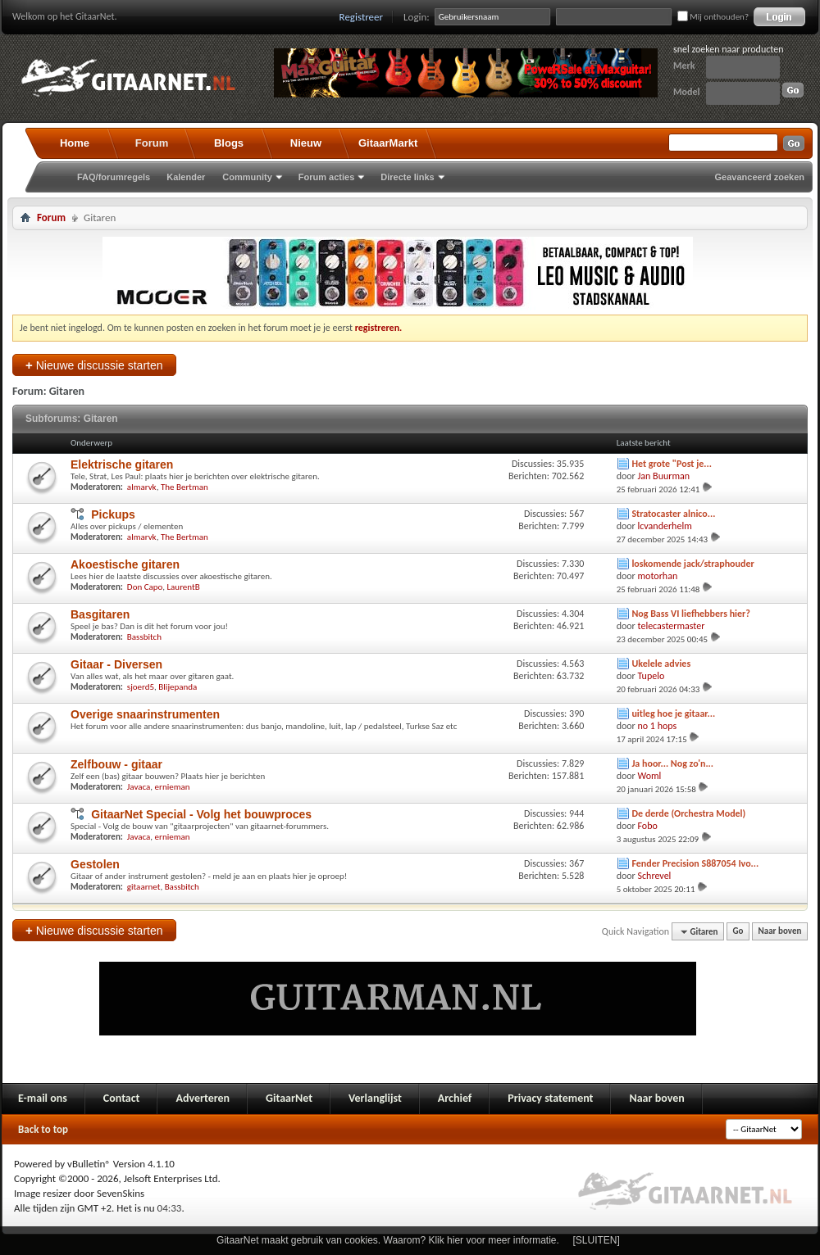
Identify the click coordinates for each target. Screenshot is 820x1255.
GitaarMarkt (387, 143)
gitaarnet (144, 886)
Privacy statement (550, 1098)
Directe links (407, 177)
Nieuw (305, 143)
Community (247, 177)
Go (738, 932)
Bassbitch (144, 637)
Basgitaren (100, 614)
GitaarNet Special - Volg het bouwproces (201, 814)
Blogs (229, 143)
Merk (684, 65)
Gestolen (95, 864)
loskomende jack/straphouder (692, 563)
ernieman (172, 787)
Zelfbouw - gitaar (116, 764)
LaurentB (182, 587)
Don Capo (144, 587)
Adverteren (202, 1098)
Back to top (43, 1129)
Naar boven (780, 932)
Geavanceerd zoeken (759, 177)
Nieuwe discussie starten (94, 365)
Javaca (139, 787)
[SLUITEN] (596, 1240)
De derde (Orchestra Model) (688, 813)
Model (686, 91)
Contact (121, 1098)
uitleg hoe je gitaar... (673, 713)
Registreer (361, 17)
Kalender (185, 177)
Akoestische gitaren (125, 564)
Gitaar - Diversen (116, 664)
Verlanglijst (375, 1098)
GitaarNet (289, 1098)
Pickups (113, 514)
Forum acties (326, 177)
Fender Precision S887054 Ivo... (694, 863)
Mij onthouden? (713, 16)
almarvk (142, 487)
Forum (151, 143)
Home (74, 143)
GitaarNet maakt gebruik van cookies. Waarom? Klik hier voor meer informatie (386, 1240)
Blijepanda (177, 687)
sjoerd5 (140, 687)
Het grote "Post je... (671, 463)
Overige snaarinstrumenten (145, 714)
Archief (455, 1098)
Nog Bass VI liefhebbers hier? (690, 613)
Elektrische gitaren (122, 464)
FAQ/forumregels (113, 177)
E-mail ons (42, 1098)
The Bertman (184, 487)
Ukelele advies (660, 663)
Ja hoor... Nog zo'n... (672, 763)
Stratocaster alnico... (673, 513)
